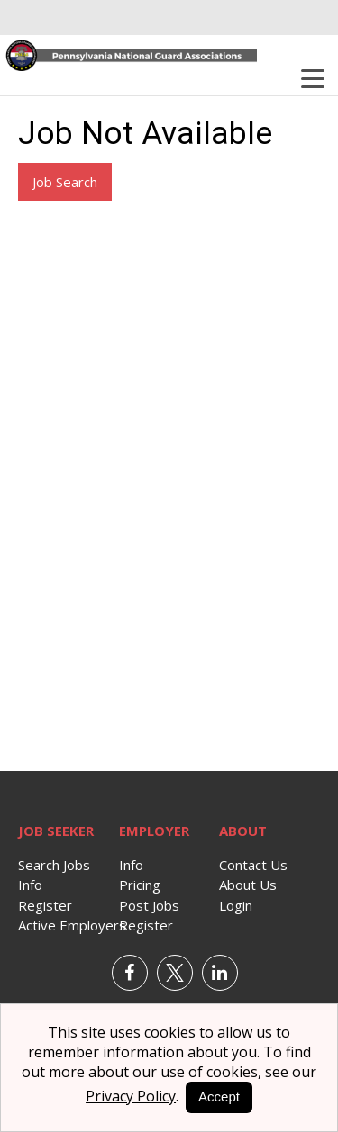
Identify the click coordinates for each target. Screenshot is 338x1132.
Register (45, 905)
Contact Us (253, 865)
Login (235, 905)
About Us (248, 885)
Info (30, 885)
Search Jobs (54, 865)
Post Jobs (149, 905)
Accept (219, 1096)
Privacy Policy (131, 1096)
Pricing (139, 885)
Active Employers (72, 925)
